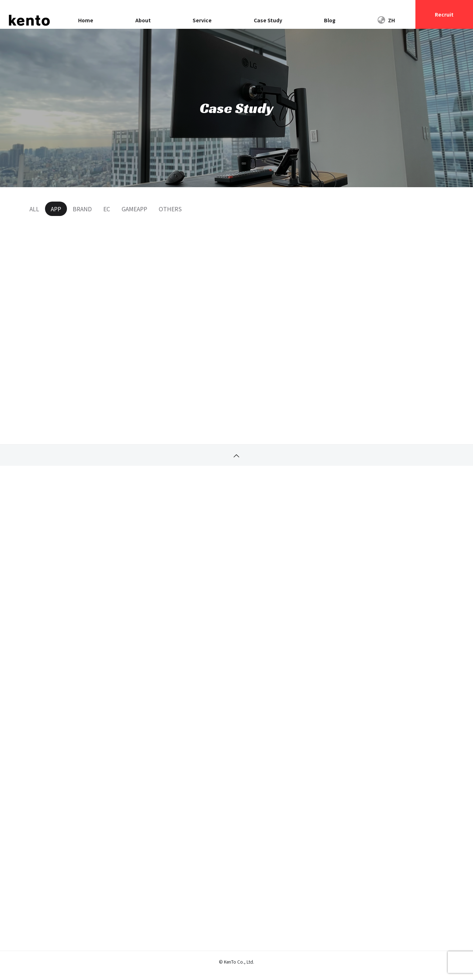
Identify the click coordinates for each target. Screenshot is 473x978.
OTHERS (170, 208)
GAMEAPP (134, 208)
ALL (34, 208)
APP (56, 208)
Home (85, 20)
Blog (329, 20)
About (143, 20)
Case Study (268, 20)
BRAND (82, 208)
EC (106, 208)
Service (202, 20)
